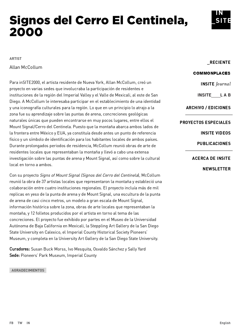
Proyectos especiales (205, 122)
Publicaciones (214, 143)
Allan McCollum (25, 67)
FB (11, 323)
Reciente (219, 62)
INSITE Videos (216, 132)
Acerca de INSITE (211, 158)
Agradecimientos (28, 270)
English (225, 323)
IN (28, 323)
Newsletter (217, 168)
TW (20, 323)
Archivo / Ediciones (208, 107)
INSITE (216, 84)
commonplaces (211, 73)
